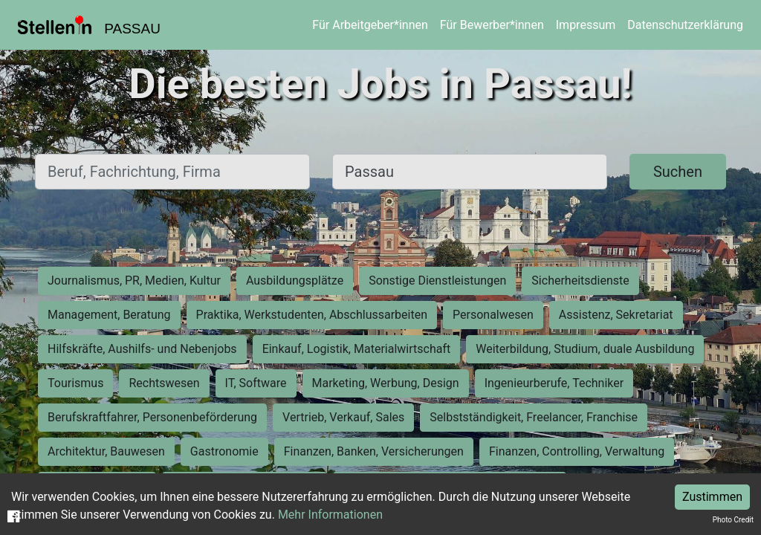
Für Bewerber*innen (492, 25)
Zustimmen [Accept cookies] (712, 497)
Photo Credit (733, 520)
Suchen (677, 172)
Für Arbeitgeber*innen (369, 25)
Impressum (586, 25)
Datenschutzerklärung (685, 25)
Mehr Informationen (330, 515)
